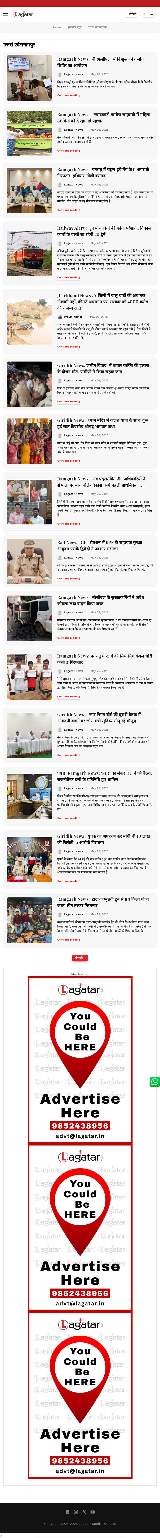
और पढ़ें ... (80, 958)
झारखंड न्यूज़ (75, 27)
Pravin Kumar (73, 316)
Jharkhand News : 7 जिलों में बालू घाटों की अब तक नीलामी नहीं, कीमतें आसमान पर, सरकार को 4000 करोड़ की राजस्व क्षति (102, 301)
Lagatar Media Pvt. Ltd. (97, 1524)
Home (57, 27)
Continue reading (68, 95)
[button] (5, 14)
